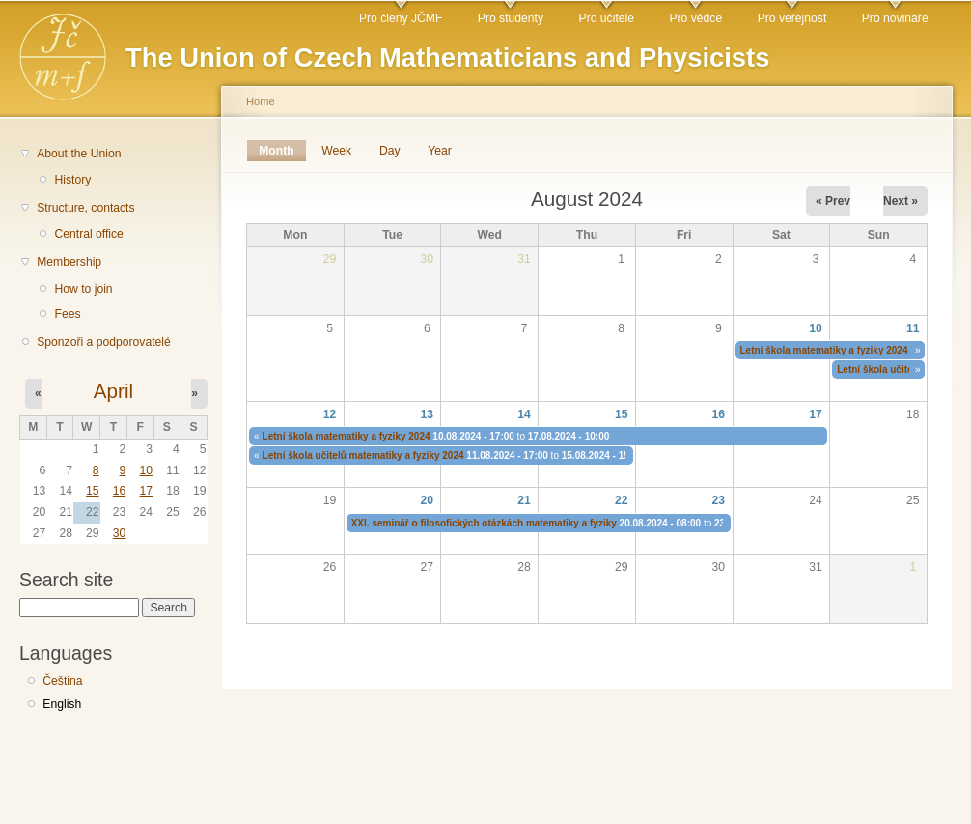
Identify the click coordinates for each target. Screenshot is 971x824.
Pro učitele (606, 18)
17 (146, 490)
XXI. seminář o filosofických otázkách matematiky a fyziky (484, 523)
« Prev (833, 201)
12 (330, 414)
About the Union (79, 153)
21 (524, 500)
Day (390, 150)
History (72, 179)
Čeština (62, 681)
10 (146, 470)
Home (260, 101)
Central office (88, 234)
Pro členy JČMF (400, 18)
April (113, 391)
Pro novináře (895, 18)
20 (426, 500)
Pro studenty (510, 18)
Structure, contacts (85, 207)
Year (440, 150)
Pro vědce (695, 18)
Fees (67, 314)
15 (92, 490)
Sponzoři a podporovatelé (104, 342)
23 (719, 500)
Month (282, 150)
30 (119, 533)
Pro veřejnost (792, 18)
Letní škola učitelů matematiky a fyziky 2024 (363, 455)
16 (119, 490)
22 (621, 500)
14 (524, 414)
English (61, 704)
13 (426, 414)
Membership (69, 262)
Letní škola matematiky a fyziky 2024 (824, 350)
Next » (900, 201)
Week (336, 150)
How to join (83, 289)
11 (913, 328)
